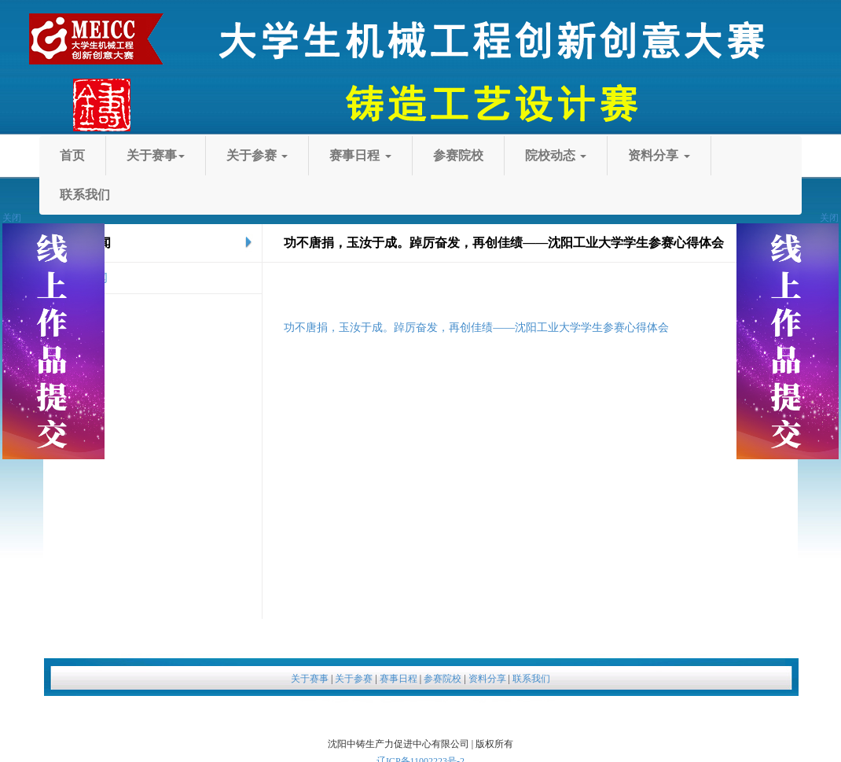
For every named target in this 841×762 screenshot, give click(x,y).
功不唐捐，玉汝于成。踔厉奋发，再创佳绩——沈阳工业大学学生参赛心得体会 (476, 327)
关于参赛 (433, 155)
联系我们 (628, 194)
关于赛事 (262, 155)
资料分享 (460, 194)
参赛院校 (120, 194)
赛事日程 (606, 155)
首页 (107, 155)
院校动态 (287, 194)
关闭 (829, 217)
